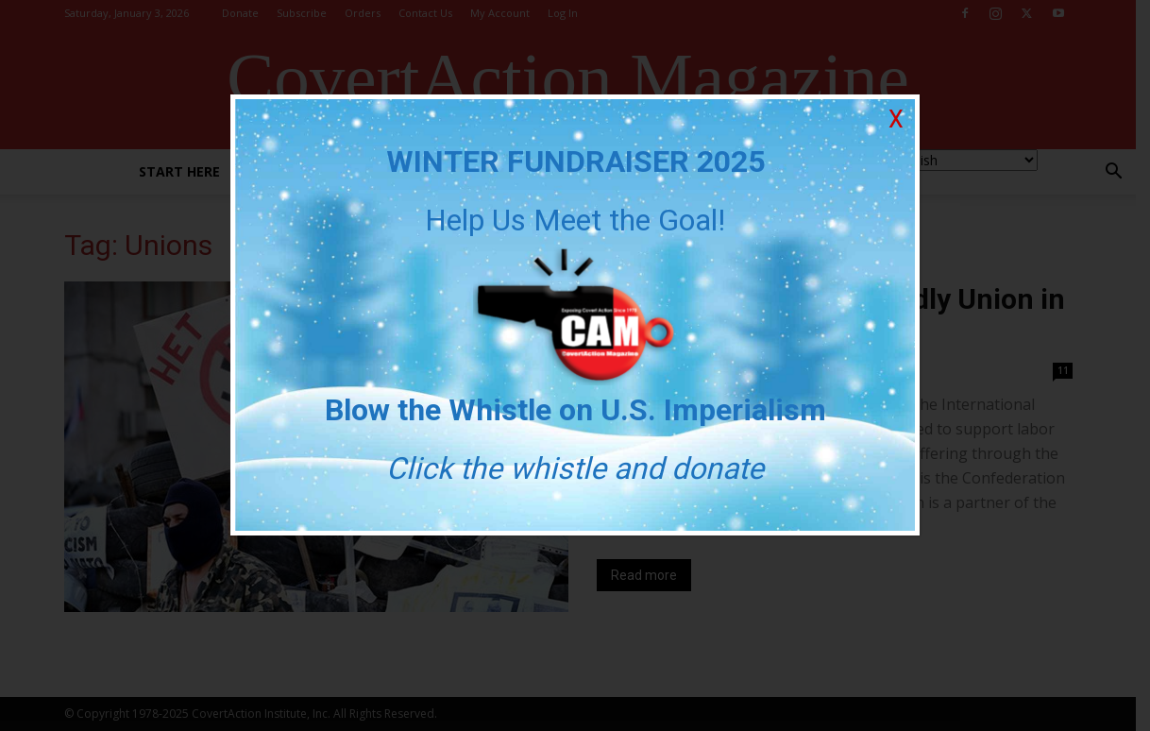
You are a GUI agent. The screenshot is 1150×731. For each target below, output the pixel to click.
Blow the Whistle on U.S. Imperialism (575, 410)
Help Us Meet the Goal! (575, 220)
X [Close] (896, 119)
